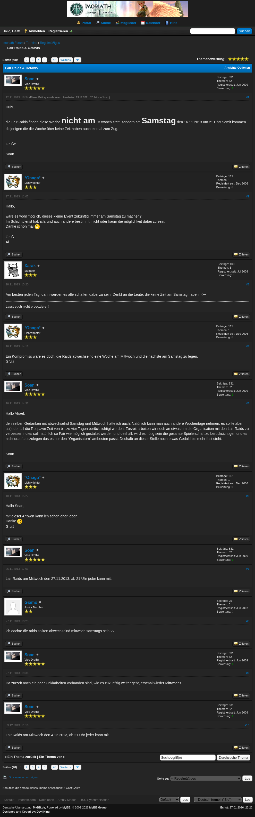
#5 (247, 403)
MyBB (66, 807)
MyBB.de (39, 807)
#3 (247, 284)
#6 (247, 496)
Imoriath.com (27, 800)
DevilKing (43, 811)
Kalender (153, 23)
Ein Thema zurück (21, 757)
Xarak (30, 265)
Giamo (30, 602)
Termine (31, 43)
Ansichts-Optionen (237, 67)
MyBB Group (97, 807)
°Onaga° (32, 178)
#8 (247, 621)
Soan (29, 79)
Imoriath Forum (13, 43)
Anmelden (37, 31)
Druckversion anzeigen (23, 777)
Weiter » (66, 59)
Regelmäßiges (50, 43)
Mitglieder (128, 23)
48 (54, 59)
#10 (247, 725)
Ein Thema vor (50, 757)
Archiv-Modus (66, 800)
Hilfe (173, 23)
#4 (247, 346)
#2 (247, 196)
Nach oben (46, 800)
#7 (247, 568)
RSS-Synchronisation (94, 800)
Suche (106, 23)
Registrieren (58, 31)
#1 (247, 97)
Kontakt (9, 800)
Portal (86, 23)
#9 (247, 673)
